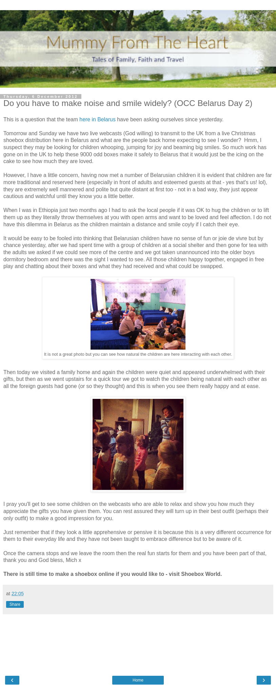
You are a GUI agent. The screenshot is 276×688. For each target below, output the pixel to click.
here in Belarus (97, 119)
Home (138, 680)
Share (14, 604)
